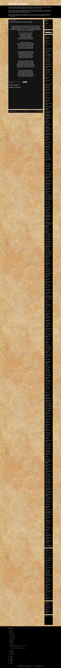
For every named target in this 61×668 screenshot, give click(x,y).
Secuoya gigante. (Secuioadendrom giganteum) (47, 507)
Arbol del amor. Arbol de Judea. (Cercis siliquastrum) (48, 130)
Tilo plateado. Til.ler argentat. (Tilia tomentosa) (48, 530)
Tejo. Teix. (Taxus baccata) (47, 525)
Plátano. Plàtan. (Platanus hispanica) (48, 459)
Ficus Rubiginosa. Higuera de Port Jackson (47, 276)
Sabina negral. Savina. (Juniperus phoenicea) (48, 492)
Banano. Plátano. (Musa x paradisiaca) (48, 164)
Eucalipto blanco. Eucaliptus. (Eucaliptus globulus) (48, 264)
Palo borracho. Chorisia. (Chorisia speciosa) (48, 413)
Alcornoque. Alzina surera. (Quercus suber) (48, 81)
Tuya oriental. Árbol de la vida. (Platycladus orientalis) (48, 541)
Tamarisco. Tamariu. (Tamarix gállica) (48, 522)
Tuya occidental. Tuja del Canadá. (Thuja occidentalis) (48, 538)
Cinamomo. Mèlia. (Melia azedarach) (47, 207)
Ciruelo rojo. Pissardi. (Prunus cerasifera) (48, 234)
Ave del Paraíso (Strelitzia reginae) (47, 155)
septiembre (12, 638)
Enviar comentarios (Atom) (28, 114)
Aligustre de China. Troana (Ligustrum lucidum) (48, 90)
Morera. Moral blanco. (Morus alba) (48, 368)
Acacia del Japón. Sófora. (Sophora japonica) (47, 51)
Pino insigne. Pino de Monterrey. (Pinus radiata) (48, 441)
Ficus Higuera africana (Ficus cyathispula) (48, 273)
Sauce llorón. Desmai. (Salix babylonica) (48, 502)
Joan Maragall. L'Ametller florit (47, 578)
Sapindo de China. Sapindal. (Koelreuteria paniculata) (48, 495)
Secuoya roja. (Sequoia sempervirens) (48, 509)
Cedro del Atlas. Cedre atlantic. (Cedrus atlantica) (48, 189)
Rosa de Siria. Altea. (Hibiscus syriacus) (48, 486)
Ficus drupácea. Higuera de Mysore (48, 269)
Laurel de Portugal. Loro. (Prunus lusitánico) (48, 326)
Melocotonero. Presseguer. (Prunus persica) (48, 352)
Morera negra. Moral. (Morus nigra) (48, 365)
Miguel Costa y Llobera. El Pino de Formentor (48, 588)
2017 (10, 631)
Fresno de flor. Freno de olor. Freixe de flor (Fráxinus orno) (48, 290)
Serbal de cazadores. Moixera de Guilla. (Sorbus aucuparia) (48, 512)
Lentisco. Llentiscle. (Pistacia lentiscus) (48, 334)
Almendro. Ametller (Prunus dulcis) (48, 98)
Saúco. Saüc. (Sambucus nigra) (47, 504)
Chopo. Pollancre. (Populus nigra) (47, 204)
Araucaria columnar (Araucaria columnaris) (48, 106)
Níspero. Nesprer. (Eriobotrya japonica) (48, 381)
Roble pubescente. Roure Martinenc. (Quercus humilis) (48, 482)
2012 (10, 660)
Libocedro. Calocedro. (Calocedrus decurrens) (48, 337)
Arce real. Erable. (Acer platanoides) (48, 149)
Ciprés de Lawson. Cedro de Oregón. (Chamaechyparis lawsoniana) (48, 216)
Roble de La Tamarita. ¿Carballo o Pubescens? (48, 612)
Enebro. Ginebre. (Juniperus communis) (48, 251)
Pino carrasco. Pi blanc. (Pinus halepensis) (47, 438)
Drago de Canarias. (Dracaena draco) (48, 243)
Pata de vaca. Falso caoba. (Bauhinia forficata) (48, 419)
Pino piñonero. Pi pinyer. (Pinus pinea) (48, 448)
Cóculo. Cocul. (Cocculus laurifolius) (48, 239)
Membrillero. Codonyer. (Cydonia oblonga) (48, 355)
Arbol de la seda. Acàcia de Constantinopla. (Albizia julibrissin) (47, 127)
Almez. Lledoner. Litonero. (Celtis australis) (47, 101)
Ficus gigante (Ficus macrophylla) (48, 271)
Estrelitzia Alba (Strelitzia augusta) (48, 261)
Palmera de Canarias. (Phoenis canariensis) (48, 408)
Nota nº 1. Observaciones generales (47, 23)
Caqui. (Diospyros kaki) (48, 172)
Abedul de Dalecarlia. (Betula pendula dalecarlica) (48, 38)
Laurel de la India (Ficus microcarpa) (48, 323)
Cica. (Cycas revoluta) (48, 205)
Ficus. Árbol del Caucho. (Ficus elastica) (47, 279)
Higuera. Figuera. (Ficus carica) (47, 312)
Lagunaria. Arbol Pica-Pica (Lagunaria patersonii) (48, 321)
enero (11, 654)
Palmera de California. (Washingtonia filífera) (48, 404)
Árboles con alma (18, 3)
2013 (10, 659)
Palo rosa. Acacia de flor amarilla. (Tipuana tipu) (48, 416)
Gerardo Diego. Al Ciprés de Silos (47, 572)
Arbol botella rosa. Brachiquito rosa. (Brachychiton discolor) (48, 115)
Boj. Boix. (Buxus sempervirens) (47, 168)
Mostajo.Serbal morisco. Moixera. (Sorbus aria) (47, 370)
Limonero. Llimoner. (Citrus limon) (48, 339)
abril (11, 650)
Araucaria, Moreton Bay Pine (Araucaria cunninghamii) (48, 112)
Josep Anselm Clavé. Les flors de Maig (48, 580)
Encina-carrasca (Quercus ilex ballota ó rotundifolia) (48, 246)
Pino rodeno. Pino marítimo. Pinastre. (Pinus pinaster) (48, 451)
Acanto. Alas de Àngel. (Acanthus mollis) (48, 57)
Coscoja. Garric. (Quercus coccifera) (48, 241)
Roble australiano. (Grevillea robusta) (48, 474)
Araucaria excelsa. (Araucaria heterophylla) (48, 109)
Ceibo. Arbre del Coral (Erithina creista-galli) (48, 197)
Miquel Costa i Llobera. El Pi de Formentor (48, 591)
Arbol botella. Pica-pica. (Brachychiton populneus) (48, 118)
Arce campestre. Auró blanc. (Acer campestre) (48, 140)
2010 (10, 663)
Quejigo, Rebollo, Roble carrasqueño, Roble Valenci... (18, 645)
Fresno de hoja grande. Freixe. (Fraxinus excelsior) (48, 293)
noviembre (12, 635)
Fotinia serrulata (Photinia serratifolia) (48, 285)
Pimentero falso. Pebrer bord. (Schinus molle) (48, 430)
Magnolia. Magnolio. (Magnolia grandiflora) (48, 347)
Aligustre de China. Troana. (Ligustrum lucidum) (48, 93)
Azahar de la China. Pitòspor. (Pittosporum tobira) (48, 160)
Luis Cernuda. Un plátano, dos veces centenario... (18, 648)
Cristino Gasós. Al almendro (47, 563)
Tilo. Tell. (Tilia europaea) (47, 532)
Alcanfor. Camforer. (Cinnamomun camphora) (48, 78)
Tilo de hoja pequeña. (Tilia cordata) (48, 527)
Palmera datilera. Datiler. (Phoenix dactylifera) (47, 395)
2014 (10, 657)
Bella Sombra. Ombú (48, 605)
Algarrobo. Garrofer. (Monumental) (48, 87)
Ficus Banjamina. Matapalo (47, 266)
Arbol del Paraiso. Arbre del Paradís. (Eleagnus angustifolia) (48, 134)
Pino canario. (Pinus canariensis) (48, 435)
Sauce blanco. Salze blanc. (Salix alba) (48, 497)
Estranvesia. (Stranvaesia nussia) (48, 259)
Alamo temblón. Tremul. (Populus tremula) (47, 72)
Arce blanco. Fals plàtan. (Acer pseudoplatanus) (47, 137)
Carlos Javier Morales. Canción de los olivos (48, 558)
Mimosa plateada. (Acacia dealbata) (47, 359)
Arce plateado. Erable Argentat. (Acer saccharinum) (48, 147)
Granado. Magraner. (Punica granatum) (48, 305)
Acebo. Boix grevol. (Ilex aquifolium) (48, 59)
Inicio (26, 111)
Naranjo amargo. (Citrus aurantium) (47, 373)
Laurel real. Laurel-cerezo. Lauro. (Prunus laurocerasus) (48, 329)
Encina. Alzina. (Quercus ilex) (47, 249)
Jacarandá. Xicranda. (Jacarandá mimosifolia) (48, 314)
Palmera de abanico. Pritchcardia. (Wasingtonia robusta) (48, 401)
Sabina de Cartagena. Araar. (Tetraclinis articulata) (48, 489)
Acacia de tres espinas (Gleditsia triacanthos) (48, 49)
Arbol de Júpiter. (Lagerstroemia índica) (48, 124)
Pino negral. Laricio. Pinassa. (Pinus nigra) (48, 443)
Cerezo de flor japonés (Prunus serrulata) (48, 199)
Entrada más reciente (13, 111)
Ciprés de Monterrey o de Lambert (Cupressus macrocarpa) (48, 226)
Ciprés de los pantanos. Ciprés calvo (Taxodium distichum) (48, 222)
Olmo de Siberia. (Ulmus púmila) (47, 388)
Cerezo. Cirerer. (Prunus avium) (47, 201)
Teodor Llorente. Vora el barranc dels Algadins (48, 598)
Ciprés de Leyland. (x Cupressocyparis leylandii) (48, 219)
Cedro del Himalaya (48, 607)
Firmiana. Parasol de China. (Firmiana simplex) (48, 282)
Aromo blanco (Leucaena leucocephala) (47, 152)
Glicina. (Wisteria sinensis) (47, 302)
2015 (10, 656)
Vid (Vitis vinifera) (47, 543)
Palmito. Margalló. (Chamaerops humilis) (48, 411)
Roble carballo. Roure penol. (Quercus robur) (48, 476)
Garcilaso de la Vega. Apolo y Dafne (48, 570)
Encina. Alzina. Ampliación (47, 609)
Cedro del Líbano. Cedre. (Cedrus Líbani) (48, 194)
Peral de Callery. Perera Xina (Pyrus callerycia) (48, 425)
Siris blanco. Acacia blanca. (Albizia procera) (48, 518)
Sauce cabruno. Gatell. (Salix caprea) (48, 499)
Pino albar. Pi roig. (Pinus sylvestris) (47, 433)
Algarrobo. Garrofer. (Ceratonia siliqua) (48, 85)
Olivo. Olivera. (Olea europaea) (48, 385)
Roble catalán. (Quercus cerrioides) (48, 479)
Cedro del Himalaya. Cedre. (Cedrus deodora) (48, 192)
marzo (11, 651)
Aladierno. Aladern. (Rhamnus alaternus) (48, 69)
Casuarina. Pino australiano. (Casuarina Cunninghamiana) (48, 183)
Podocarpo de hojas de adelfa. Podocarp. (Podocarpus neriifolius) (48, 462)
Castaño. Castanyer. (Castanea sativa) (48, 181)
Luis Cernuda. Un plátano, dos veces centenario (48, 585)
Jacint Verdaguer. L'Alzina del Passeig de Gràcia (48, 575)
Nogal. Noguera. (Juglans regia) (47, 383)
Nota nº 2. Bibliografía (48, 25)
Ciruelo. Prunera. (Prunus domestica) (48, 237)
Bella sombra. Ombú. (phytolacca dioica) (48, 166)
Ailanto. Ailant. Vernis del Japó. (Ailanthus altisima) (48, 67)
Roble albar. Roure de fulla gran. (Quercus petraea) (48, 472)
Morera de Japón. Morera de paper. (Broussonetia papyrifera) (47, 362)
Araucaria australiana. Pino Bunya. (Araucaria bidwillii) (48, 104)
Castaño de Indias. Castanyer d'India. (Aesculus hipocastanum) (48, 177)
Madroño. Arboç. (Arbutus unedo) (47, 345)
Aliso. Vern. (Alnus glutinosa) (47, 95)
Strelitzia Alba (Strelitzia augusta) (48, 520)
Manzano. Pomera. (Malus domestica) (48, 349)
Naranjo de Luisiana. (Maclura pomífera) (48, 375)
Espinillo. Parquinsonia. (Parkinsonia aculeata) (48, 253)
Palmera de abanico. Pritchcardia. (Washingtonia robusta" (48, 398)
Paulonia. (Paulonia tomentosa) (48, 422)
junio (11, 642)
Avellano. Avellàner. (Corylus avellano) (48, 157)
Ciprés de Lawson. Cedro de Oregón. (48, 213)
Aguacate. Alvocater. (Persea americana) (48, 64)
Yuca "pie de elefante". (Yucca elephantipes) (48, 545)
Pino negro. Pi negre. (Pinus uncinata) (48, 446)
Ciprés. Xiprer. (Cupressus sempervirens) (47, 232)
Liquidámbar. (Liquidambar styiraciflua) (47, 342)
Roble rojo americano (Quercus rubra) (48, 484)
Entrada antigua (39, 111)
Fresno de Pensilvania (48, 298)
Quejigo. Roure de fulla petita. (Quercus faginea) (48, 465)
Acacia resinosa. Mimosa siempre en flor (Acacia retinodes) (48, 55)
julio (11, 641)
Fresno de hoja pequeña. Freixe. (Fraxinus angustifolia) (48, 296)
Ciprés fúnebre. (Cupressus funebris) (48, 229)
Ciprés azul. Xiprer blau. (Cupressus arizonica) (48, 210)
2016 (10, 632)
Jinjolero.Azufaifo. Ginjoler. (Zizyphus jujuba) (48, 317)
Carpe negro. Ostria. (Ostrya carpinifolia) (48, 174)
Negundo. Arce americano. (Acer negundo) (47, 378)
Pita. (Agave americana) (47, 457)
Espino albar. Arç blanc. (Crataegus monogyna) (47, 256)
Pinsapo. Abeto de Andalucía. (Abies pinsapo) (47, 454)
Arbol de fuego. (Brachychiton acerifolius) (47, 121)
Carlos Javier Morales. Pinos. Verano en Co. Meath (48, 560)
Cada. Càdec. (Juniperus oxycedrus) (48, 171)
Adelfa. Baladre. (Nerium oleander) (47, 62)
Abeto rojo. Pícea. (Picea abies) (47, 43)
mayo (11, 644)
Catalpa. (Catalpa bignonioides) (47, 186)
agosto (11, 639)
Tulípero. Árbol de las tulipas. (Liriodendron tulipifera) (48, 535)
